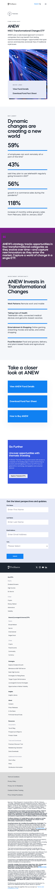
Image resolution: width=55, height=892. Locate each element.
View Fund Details (21, 89)
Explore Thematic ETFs (18, 476)
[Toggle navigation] (45, 4)
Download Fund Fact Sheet (25, 93)
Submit (15, 556)
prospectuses (40, 828)
